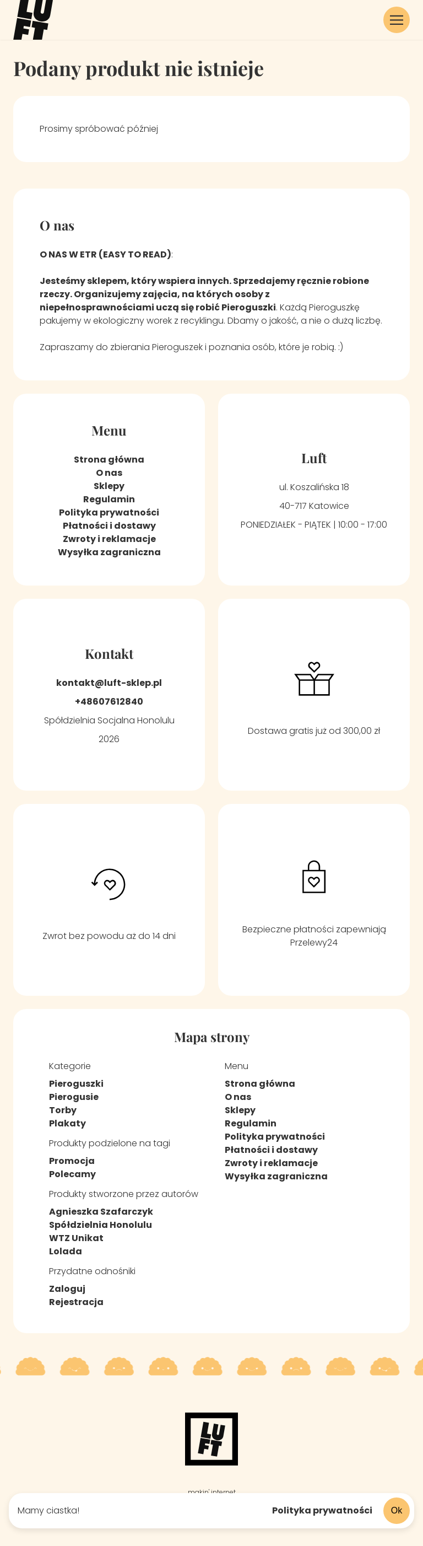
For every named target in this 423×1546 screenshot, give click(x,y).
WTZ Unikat (76, 1238)
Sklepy (109, 486)
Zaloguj (67, 1288)
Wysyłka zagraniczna (109, 552)
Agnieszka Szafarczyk (101, 1211)
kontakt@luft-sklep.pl (109, 683)
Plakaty (67, 1123)
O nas (109, 472)
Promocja (72, 1161)
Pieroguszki (76, 1083)
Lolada (65, 1251)
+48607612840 (109, 701)
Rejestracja (76, 1302)
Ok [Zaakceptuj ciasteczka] (400, 1510)
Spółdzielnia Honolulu (100, 1224)
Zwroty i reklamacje (109, 539)
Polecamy (72, 1174)
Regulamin (109, 499)
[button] (396, 20)
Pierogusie (74, 1097)
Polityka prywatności (322, 1510)
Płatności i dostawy (109, 525)
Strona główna (109, 459)
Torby (63, 1110)
